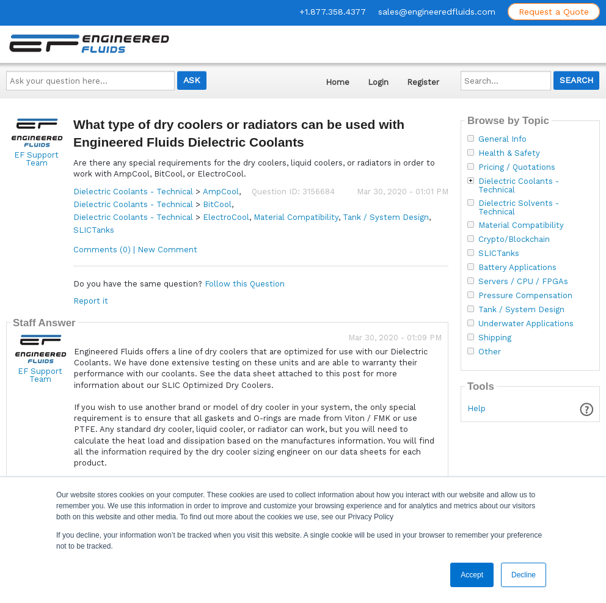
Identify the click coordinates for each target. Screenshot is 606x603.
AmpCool (221, 191)
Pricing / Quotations (516, 167)
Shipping (494, 338)
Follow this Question (245, 283)
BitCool (217, 204)
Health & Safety (509, 153)
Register (423, 82)
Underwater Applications (526, 324)
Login (378, 82)
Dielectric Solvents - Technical (518, 207)
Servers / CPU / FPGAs (523, 281)
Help (476, 408)
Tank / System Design (386, 217)
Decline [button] (523, 575)
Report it (90, 300)
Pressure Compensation (525, 295)
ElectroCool (226, 217)
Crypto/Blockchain (514, 239)
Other (489, 352)
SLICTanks (93, 230)
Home (337, 82)
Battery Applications (517, 267)
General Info (502, 139)
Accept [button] (472, 575)
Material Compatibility (296, 217)
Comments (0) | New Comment (135, 249)
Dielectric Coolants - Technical (133, 191)
